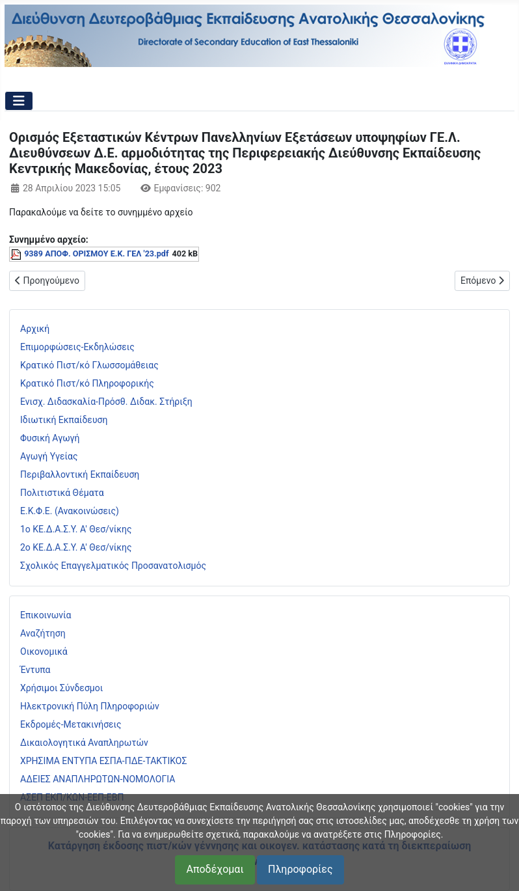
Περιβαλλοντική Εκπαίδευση (79, 474)
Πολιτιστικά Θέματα (62, 492)
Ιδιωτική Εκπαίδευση (63, 420)
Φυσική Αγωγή (50, 438)
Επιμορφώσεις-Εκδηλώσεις (77, 347)
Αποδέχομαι (214, 869)
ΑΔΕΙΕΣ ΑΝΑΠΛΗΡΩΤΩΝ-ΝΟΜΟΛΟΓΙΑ (97, 779)
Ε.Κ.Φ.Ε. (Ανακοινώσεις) (69, 511)
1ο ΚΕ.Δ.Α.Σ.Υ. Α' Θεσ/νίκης (76, 529)
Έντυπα (35, 670)
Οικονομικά (44, 651)
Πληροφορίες (300, 869)
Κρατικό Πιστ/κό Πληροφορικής (87, 383)
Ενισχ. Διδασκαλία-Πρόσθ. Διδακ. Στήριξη (106, 401)
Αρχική (34, 328)
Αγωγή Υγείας (49, 456)
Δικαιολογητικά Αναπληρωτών (84, 742)
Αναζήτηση (43, 633)
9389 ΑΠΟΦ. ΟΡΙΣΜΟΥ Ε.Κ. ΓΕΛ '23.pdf (96, 253)
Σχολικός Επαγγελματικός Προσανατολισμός (113, 565)
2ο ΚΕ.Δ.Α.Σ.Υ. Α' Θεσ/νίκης (76, 547)
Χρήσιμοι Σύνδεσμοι (61, 688)
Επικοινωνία (45, 615)
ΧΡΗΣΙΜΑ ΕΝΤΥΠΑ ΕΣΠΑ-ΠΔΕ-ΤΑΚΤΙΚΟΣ (103, 761)
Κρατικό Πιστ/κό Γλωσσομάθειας (89, 365)
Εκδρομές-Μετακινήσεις (71, 724)
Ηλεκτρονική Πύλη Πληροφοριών (89, 706)
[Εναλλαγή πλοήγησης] (19, 101)
